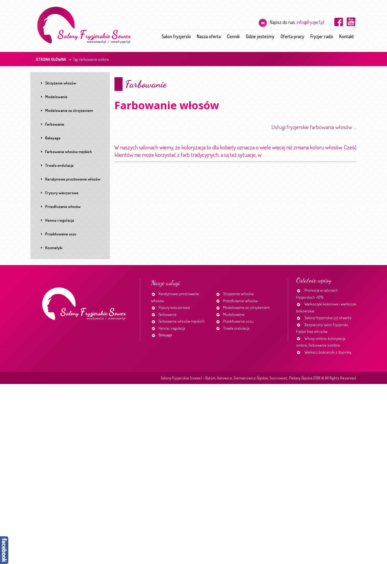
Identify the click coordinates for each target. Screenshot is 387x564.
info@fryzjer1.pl (310, 22)
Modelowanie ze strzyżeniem (246, 307)
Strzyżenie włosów (238, 293)
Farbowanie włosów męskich (182, 321)
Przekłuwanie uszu (238, 321)
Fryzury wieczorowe (174, 307)
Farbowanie (145, 84)
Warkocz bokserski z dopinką (327, 352)
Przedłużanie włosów (240, 300)
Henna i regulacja (172, 328)
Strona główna (51, 59)
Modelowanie (234, 314)
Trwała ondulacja (236, 328)
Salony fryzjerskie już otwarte (328, 317)
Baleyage (165, 334)
